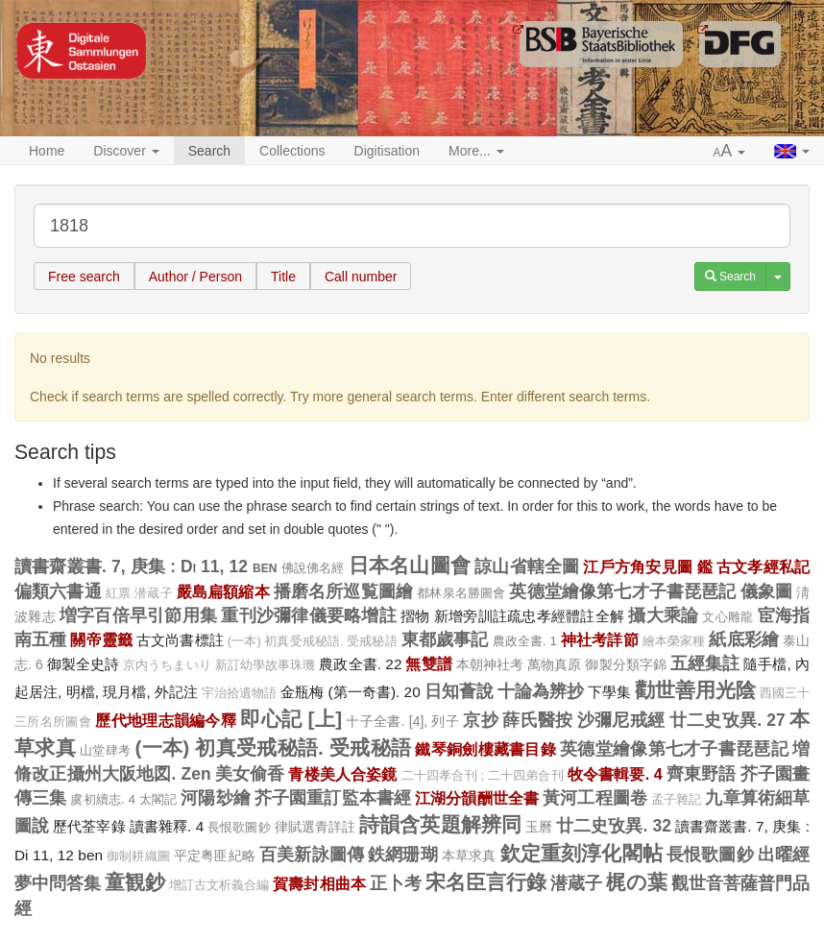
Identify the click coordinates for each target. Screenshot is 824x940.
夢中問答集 (57, 883)
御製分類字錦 (625, 664)
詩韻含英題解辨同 (440, 824)
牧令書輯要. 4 (615, 774)
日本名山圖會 (410, 565)
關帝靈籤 (101, 639)
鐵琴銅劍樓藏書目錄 (485, 749)
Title (283, 276)
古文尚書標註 (180, 640)
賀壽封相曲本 (319, 883)
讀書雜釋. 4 (167, 826)
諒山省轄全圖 (526, 566)
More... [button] (475, 150)
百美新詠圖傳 (311, 854)
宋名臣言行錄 (485, 882)
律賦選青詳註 (315, 826)
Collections (292, 150)
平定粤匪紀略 (214, 855)
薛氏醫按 (537, 720)
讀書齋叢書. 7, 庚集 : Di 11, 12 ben (145, 566)
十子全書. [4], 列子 (402, 721)
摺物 (415, 616)
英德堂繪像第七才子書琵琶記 (622, 591)
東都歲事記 (445, 639)
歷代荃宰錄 (89, 826)
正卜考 (396, 883)
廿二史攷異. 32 (613, 825)
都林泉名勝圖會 (461, 593)
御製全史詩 (83, 664)
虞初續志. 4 (102, 799)
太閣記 (158, 799)
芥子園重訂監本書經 (332, 797)
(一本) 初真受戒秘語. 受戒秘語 (313, 641)
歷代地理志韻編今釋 (165, 720)
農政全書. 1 (525, 641)
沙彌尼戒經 (621, 720)
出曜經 (784, 854)
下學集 (609, 692)
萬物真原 (554, 664)
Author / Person (195, 276)
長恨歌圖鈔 (238, 827)
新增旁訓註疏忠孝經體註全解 (529, 616)
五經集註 (704, 663)
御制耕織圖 (138, 856)
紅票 (118, 593)
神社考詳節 (600, 639)
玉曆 (538, 826)
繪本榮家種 (674, 641)
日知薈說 (459, 691)
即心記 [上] (291, 719)
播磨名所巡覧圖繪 (343, 591)
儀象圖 (766, 591)
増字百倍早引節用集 (138, 615)
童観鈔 (135, 882)
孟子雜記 (676, 800)
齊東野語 (701, 773)
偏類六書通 (58, 591)
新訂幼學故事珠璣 (265, 665)
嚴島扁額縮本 (223, 591)
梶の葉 (636, 882)
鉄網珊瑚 (403, 854)
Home (46, 150)
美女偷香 (250, 773)
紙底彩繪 (744, 639)
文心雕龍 (727, 617)
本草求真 (469, 855)
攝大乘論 (663, 615)
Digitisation (387, 150)
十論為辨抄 (540, 691)
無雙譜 (428, 663)
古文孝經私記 (763, 566)
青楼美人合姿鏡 (342, 774)
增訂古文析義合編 (219, 885)
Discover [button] (125, 150)
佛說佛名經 (313, 568)
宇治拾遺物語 (239, 693)
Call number (361, 276)
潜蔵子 (153, 593)
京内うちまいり (167, 665)
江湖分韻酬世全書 (477, 798)
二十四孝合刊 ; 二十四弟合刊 (482, 776)
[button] (730, 151)
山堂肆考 (105, 750)
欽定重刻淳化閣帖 (581, 853)
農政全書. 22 (360, 664)
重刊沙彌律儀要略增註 (309, 615)
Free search (84, 276)
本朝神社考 (489, 664)
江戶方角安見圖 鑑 (647, 566)
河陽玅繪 (216, 797)
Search (209, 150)
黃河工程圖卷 (595, 797)
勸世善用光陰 (695, 690)
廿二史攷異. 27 (727, 720)
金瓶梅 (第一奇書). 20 (350, 692)
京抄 (480, 720)
